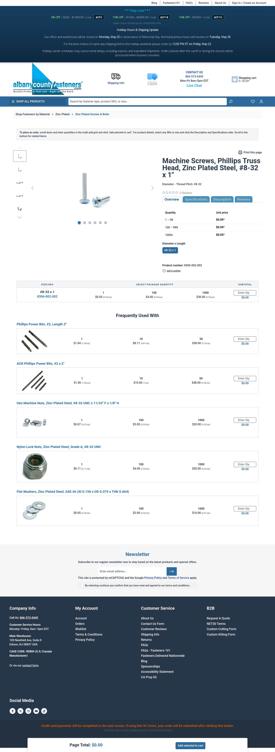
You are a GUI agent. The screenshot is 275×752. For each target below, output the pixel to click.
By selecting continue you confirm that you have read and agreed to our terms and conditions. (137, 585)
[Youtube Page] (36, 711)
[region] (84, 188)
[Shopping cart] (244, 79)
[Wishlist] (253, 101)
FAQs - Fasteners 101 (155, 650)
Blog (154, 3)
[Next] (152, 188)
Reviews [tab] (243, 199)
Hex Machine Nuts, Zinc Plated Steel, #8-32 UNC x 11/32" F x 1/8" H (68, 403)
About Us (220, 3)
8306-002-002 (47, 296)
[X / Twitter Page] (20, 711)
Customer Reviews (154, 629)
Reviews (204, 3)
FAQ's (189, 3)
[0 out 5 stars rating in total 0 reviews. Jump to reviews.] (177, 192)
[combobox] (147, 101)
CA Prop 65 (149, 677)
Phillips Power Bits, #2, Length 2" (42, 324)
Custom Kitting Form (221, 634)
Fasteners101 (171, 3)
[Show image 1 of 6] (79, 222)
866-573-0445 (194, 76)
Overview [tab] (172, 199)
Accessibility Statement (157, 671)
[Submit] (171, 571)
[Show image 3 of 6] (89, 222)
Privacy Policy (153, 578)
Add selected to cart (190, 745)
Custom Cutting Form (221, 629)
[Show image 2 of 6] (84, 222)
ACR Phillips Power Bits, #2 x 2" (40, 364)
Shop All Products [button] (28, 101)
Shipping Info (150, 634)
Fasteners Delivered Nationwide (163, 655)
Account (81, 618)
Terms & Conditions (88, 634)
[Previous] (32, 188)
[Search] (231, 101)
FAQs (144, 645)
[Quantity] (245, 292)
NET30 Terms (216, 624)
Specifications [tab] (196, 199)
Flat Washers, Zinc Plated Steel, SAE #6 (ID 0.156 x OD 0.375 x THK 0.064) (73, 492)
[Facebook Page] (12, 711)
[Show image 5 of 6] (100, 222)
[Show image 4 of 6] (95, 222)
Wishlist (80, 629)
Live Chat (194, 85)
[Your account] (261, 101)
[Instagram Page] (28, 711)
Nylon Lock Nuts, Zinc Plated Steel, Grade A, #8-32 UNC (59, 447)
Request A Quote (218, 618)
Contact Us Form (152, 624)
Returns (146, 640)
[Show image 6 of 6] (105, 222)
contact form (30, 665)
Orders (80, 624)
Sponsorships (150, 666)
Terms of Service (178, 578)
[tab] (222, 199)
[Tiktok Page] (44, 711)
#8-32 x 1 (170, 250)
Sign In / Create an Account (249, 3)
